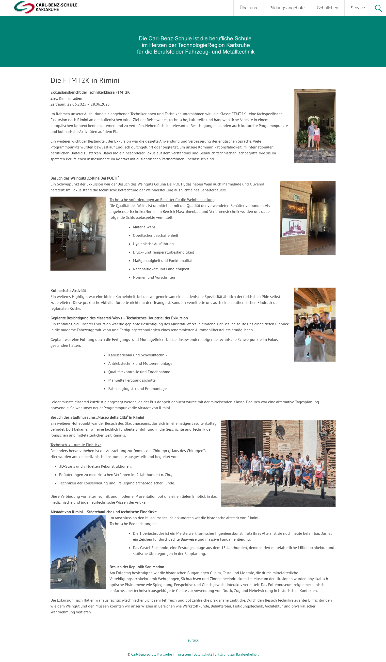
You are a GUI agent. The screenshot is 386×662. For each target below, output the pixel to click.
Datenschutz (202, 654)
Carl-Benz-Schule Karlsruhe (151, 654)
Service (358, 7)
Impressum (183, 654)
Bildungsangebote (287, 7)
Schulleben (327, 7)
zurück (193, 640)
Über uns (248, 7)
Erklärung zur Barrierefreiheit (237, 654)
